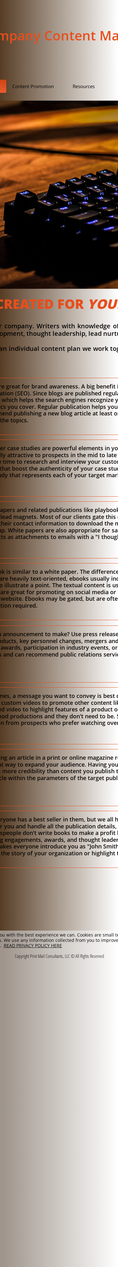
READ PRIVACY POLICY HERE (33, 945)
